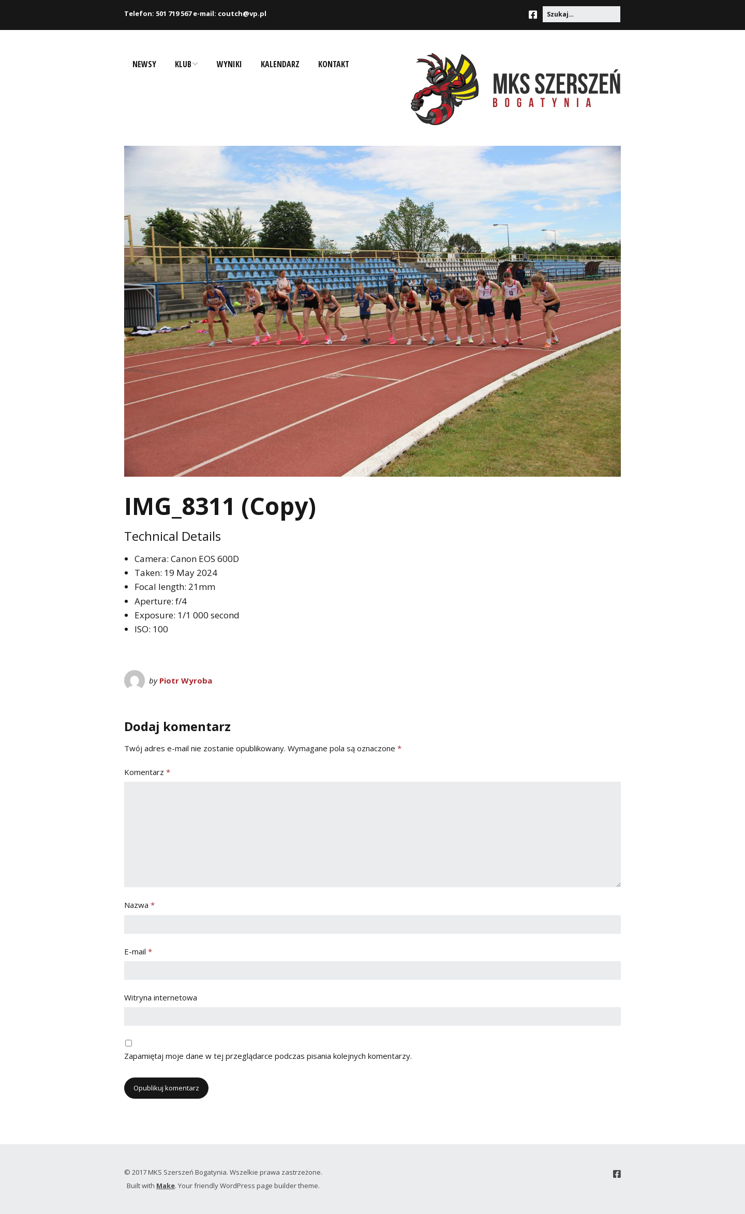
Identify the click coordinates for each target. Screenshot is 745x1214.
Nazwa (139, 905)
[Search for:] (581, 14)
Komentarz (147, 772)
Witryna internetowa (160, 997)
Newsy (144, 64)
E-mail (138, 951)
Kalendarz (280, 64)
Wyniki (229, 64)
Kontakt (333, 64)
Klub (183, 64)
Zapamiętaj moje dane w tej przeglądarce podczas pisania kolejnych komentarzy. (268, 1056)
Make (165, 1185)
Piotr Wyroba (185, 680)
